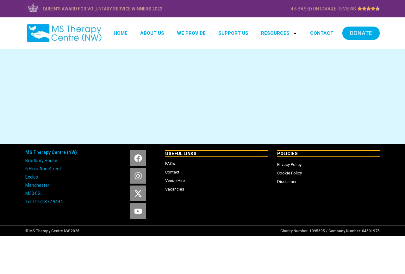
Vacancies (174, 189)
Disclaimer (286, 181)
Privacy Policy (289, 164)
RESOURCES (279, 33)
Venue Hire (175, 180)
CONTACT (321, 33)
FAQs (170, 163)
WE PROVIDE (191, 33)
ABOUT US (152, 33)
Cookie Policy (289, 173)
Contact (172, 172)
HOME (121, 33)
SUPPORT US (233, 33)
